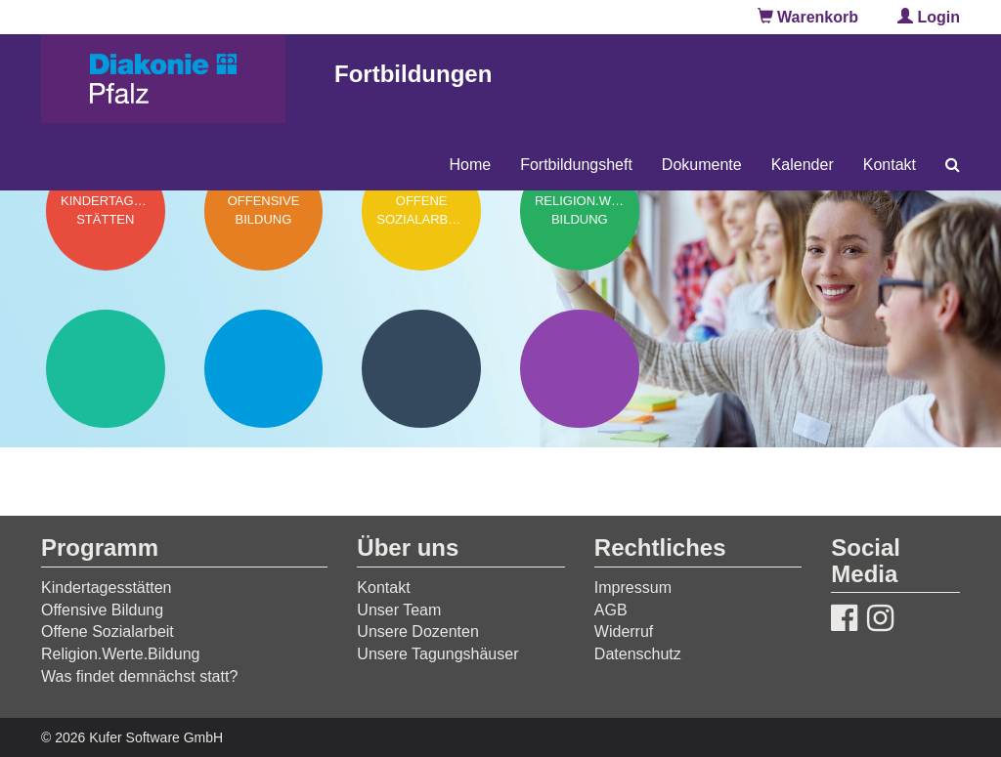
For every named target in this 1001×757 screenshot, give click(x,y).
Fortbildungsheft (576, 164)
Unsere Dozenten (418, 631)
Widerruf (623, 631)
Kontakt (889, 164)
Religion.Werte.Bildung (120, 654)
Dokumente (702, 164)
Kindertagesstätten (106, 587)
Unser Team (399, 610)
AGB (611, 610)
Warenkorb (808, 17)
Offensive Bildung (102, 610)
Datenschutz (637, 654)
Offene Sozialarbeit (107, 631)
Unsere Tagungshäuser (437, 654)
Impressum (633, 587)
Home (470, 164)
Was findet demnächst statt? (139, 676)
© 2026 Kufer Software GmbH (132, 737)
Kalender (802, 164)
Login (928, 17)
